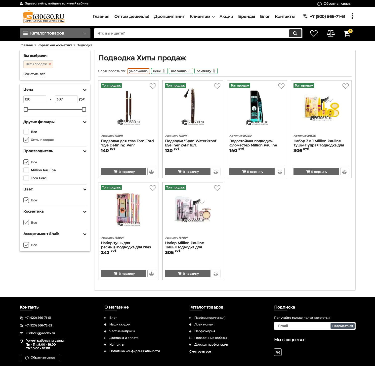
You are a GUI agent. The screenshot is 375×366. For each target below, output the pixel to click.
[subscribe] (315, 326)
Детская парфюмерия (211, 344)
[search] (197, 33)
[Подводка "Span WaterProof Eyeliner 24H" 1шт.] (192, 108)
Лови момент (204, 324)
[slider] (26, 109)
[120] (34, 99)
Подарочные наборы (210, 338)
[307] (66, 99)
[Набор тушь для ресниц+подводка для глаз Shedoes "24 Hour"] (128, 210)
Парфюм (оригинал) (209, 318)
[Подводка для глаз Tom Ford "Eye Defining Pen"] (128, 108)
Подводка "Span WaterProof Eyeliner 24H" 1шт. (190, 144)
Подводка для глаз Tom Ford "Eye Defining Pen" (127, 144)
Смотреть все (200, 352)
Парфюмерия (204, 331)
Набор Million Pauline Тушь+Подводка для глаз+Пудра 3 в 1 (184, 248)
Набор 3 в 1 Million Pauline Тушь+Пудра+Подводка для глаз (318, 146)
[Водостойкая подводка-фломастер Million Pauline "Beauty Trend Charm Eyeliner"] (257, 108)
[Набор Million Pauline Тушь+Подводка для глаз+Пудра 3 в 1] (192, 210)
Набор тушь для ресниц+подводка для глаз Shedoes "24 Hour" (126, 248)
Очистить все (34, 74)
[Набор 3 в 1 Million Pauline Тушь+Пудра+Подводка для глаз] (321, 108)
